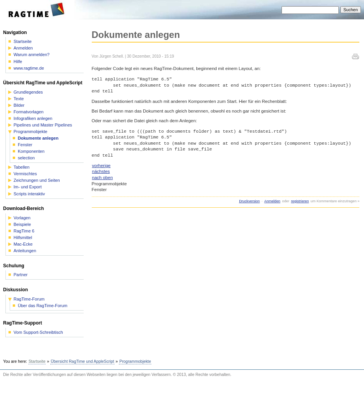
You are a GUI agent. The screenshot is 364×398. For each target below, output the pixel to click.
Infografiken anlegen (33, 118)
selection (26, 158)
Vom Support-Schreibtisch (38, 332)
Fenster (25, 145)
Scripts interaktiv (29, 194)
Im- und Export (27, 187)
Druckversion (249, 201)
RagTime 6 (24, 231)
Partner (20, 275)
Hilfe (18, 62)
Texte (19, 99)
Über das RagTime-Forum (42, 306)
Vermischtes (25, 174)
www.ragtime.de (29, 68)
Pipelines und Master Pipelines (43, 125)
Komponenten (31, 151)
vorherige (101, 165)
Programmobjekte (30, 132)
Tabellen (21, 167)
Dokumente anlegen (38, 138)
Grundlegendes (28, 92)
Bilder (19, 105)
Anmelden (272, 201)
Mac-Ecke (23, 244)
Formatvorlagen (28, 112)
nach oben (102, 177)
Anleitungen (25, 251)
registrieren (300, 201)
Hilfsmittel (23, 238)
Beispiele (22, 224)
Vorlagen (22, 218)
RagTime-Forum (29, 299)
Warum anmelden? (32, 55)
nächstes (101, 171)
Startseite (23, 41)
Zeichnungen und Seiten (37, 180)
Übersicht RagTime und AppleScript (82, 361)
